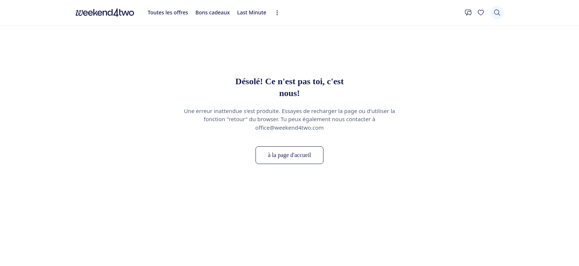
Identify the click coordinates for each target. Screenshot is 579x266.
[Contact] (468, 12)
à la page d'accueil (289, 155)
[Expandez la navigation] (279, 13)
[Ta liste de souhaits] (481, 12)
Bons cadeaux (212, 12)
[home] (104, 12)
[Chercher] (497, 12)
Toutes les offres (168, 12)
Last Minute (251, 12)
